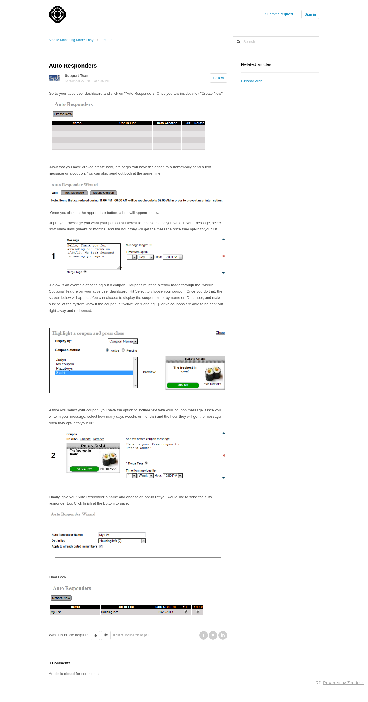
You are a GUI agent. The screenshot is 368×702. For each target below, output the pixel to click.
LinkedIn (222, 635)
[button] (95, 635)
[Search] (276, 41)
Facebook (203, 635)
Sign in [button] (310, 14)
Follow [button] (218, 78)
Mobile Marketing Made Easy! (71, 40)
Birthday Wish (251, 81)
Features (107, 40)
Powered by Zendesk (343, 682)
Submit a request (279, 14)
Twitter (213, 635)
